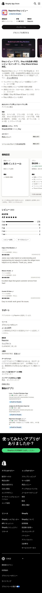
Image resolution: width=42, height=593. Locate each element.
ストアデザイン (7, 493)
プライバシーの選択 (9, 586)
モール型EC (26, 480)
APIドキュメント (8, 523)
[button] (21, 397)
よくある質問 (6, 328)
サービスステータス (29, 548)
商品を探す (6, 480)
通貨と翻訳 (26, 505)
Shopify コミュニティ (9, 527)
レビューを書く (8, 239)
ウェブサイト (6, 343)
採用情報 (25, 523)
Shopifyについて (28, 519)
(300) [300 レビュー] (22, 21)
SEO (23, 497)
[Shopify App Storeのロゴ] (10, 3)
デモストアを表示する (21, 32)
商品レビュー (6, 137)
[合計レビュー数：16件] (39, 225)
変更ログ (17, 354)
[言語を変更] (15, 559)
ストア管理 (6, 503)
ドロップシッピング (29, 476)
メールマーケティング (29, 493)
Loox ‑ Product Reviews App (18, 393)
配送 (23, 501)
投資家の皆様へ (27, 527)
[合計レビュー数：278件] (38, 222)
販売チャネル (6, 476)
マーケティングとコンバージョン (10, 498)
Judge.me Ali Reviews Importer (19, 406)
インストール (21, 27)
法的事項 (25, 544)
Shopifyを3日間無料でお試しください (21, 450)
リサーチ (5, 531)
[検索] (35, 3)
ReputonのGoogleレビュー (17, 419)
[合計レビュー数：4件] (39, 234)
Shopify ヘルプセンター (10, 519)
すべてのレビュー (23, 239)
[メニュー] (39, 3)
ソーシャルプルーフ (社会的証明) (13, 144)
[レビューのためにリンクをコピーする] (16, 248)
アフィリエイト (27, 540)
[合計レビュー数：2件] (39, 231)
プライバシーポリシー (9, 325)
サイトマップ (6, 581)
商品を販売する (7, 484)
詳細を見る (6, 384)
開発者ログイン (7, 565)
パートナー (26, 535)
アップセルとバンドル (29, 489)
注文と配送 (6, 489)
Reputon (30, 21)
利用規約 (5, 570)
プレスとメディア (28, 531)
